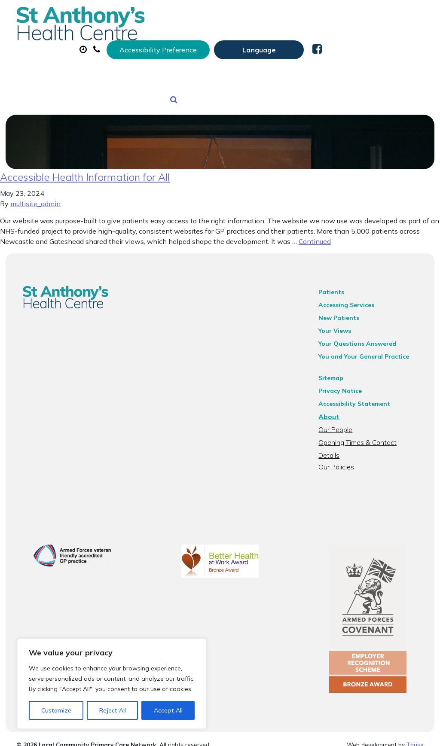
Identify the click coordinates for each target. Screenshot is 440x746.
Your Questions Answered (361, 337)
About (141, 42)
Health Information (277, 72)
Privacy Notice (343, 384)
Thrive (415, 733)
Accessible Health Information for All (85, 170)
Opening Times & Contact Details (372, 436)
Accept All (168, 710)
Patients (335, 285)
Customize (56, 710)
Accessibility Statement (358, 397)
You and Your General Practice (367, 350)
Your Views (338, 324)
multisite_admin (35, 197)
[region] (111, 684)
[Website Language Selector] (361, 15)
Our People (339, 423)
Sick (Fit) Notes (362, 42)
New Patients (192, 72)
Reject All (112, 710)
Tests (135, 72)
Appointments (212, 42)
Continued (315, 235)
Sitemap (334, 371)
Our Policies (340, 449)
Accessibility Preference (260, 16)
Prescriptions (289, 42)
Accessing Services (350, 298)
